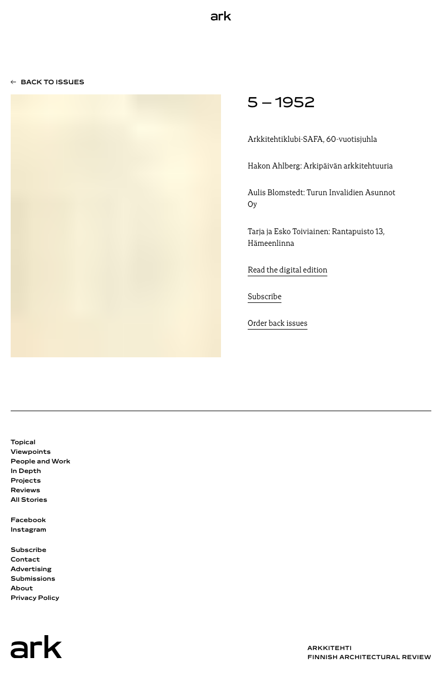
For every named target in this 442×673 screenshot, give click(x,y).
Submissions (33, 579)
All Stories (29, 500)
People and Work (40, 462)
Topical (23, 442)
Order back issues (277, 324)
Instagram (28, 530)
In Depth (26, 471)
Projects (26, 481)
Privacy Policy (35, 598)
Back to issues (52, 82)
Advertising (31, 569)
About (22, 589)
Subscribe (264, 297)
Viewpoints (31, 452)
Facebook (28, 520)
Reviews (25, 490)
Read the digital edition (287, 271)
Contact (25, 560)
